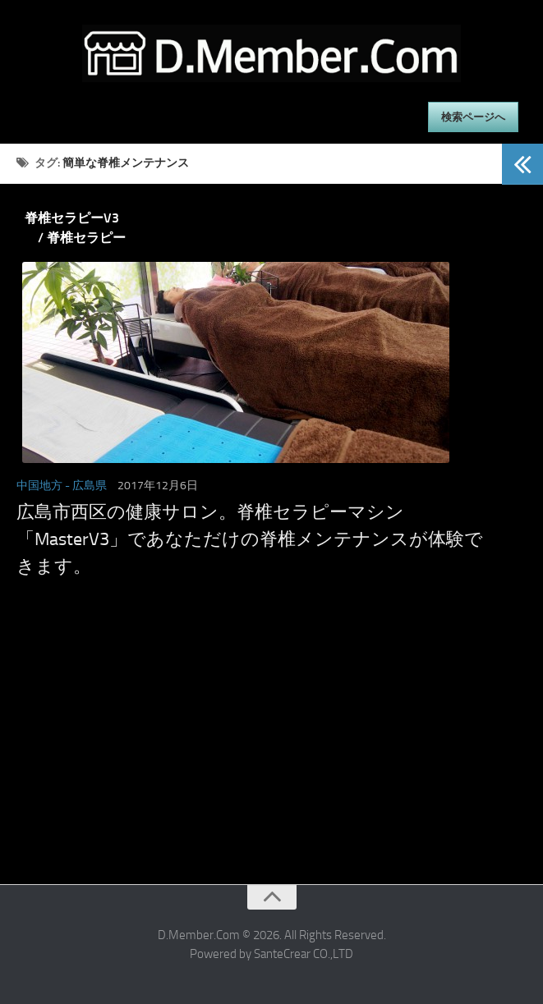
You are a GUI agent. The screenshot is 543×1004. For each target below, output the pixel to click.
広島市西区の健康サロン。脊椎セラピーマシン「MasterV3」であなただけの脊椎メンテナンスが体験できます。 (249, 539)
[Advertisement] (250, 761)
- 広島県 (86, 486)
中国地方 (39, 486)
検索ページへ (473, 117)
